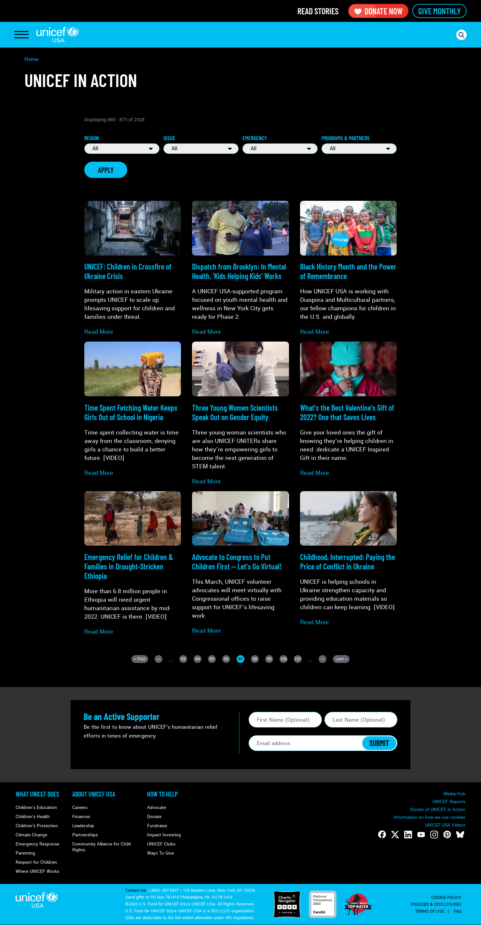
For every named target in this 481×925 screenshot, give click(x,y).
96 (227, 659)
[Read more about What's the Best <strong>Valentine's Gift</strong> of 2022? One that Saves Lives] (348, 409)
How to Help (162, 794)
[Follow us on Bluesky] (460, 834)
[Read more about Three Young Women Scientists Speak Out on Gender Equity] (240, 413)
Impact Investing (164, 835)
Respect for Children (36, 862)
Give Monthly (439, 11)
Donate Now (378, 11)
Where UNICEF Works (37, 871)
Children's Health (33, 817)
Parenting (25, 853)
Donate (154, 817)
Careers (80, 807)
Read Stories (317, 11)
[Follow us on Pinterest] (447, 834)
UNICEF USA (57, 34)
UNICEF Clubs (161, 844)
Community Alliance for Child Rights (101, 847)
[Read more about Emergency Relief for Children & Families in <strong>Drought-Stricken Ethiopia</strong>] (132, 563)
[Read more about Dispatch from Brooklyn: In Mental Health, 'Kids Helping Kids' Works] (240, 268)
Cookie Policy (446, 898)
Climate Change (31, 835)
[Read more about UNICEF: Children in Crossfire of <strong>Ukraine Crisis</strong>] (132, 268)
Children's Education (36, 807)
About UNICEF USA (93, 794)
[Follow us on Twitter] (395, 834)
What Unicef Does (37, 794)
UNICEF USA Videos (445, 825)
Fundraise (157, 826)
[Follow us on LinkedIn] (408, 834)
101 (298, 659)
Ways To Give (160, 853)
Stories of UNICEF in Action (437, 809)
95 (213, 659)
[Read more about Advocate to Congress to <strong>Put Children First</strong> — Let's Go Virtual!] (240, 563)
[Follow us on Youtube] (421, 834)
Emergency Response (37, 844)
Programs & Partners (346, 138)
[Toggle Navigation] (21, 35)
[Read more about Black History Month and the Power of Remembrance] (348, 268)
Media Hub (454, 794)
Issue (169, 138)
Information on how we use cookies (429, 817)
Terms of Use (429, 911)
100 (284, 659)
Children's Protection (37, 826)
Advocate (156, 807)
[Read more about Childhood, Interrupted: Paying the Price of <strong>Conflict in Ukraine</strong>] (348, 558)
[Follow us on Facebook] (382, 834)
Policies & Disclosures (436, 904)
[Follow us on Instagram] (434, 834)
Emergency (254, 138)
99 (270, 659)
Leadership (83, 826)
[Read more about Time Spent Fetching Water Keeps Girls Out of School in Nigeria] (132, 409)
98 (256, 659)
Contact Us (135, 890)
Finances (81, 817)
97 (241, 659)
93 (184, 659)
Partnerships (85, 835)
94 (198, 659)
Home (31, 59)
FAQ (457, 911)
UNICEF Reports (449, 802)
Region (91, 138)
